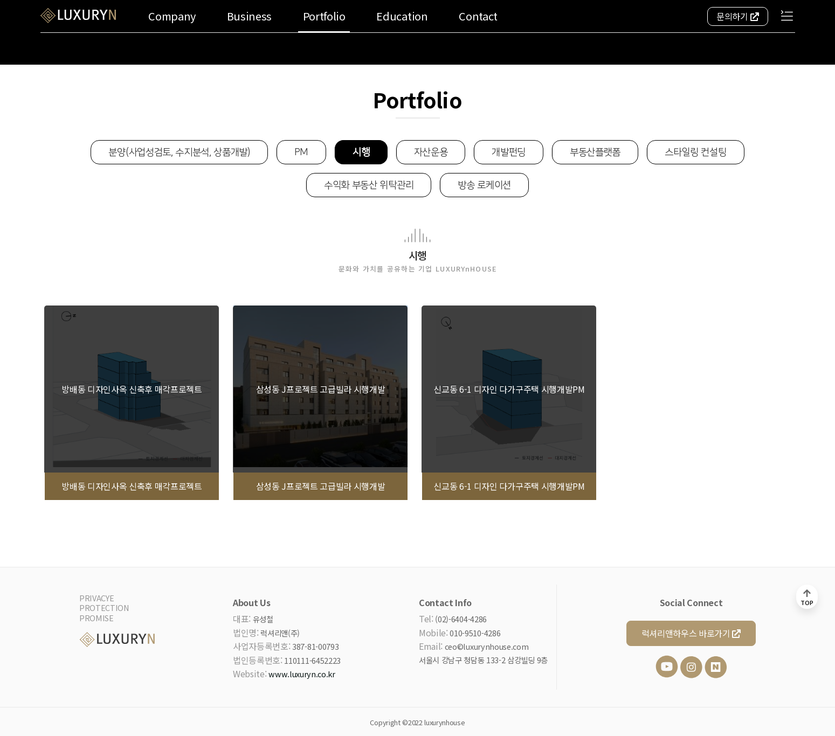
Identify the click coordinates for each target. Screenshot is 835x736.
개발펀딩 (509, 152)
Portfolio (324, 16)
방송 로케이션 (484, 185)
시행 (361, 152)
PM (301, 152)
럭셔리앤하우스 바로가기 (691, 633)
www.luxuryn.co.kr (301, 673)
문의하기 (737, 16)
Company (172, 16)
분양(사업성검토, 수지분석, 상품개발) (179, 152)
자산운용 (431, 152)
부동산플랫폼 (595, 152)
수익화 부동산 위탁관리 (368, 185)
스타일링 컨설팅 (695, 152)
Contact (478, 16)
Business (249, 16)
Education (401, 16)
